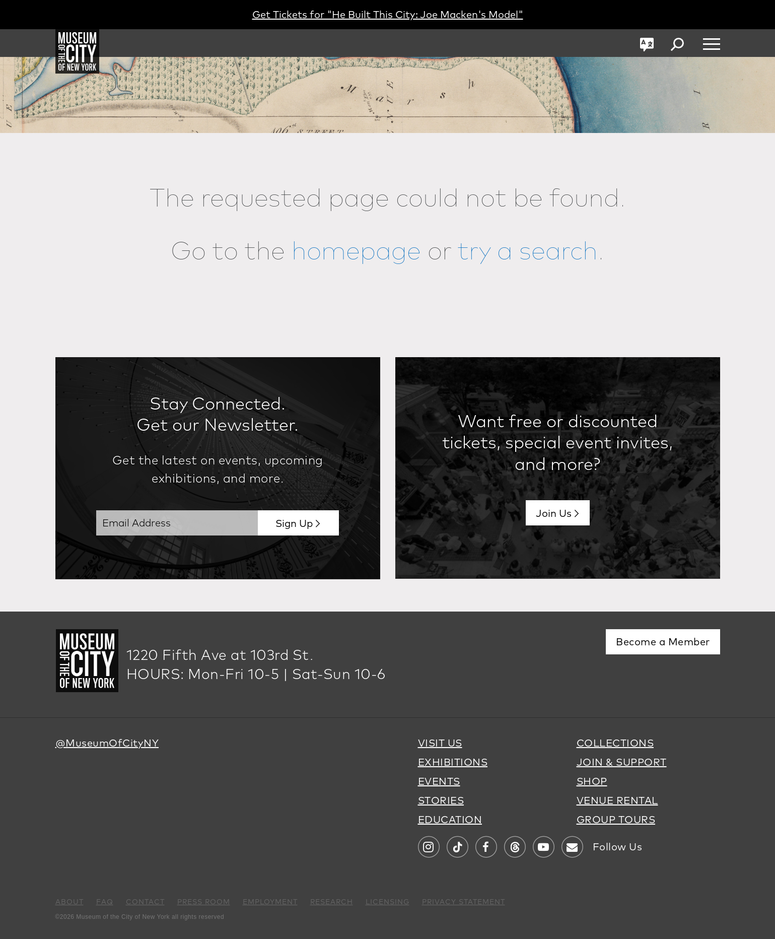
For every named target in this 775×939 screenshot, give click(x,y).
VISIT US (440, 742)
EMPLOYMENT (270, 901)
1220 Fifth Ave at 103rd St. (220, 654)
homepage (356, 250)
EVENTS (439, 781)
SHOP (592, 781)
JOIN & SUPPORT (622, 762)
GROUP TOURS (616, 819)
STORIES (441, 800)
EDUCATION (450, 819)
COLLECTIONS (615, 742)
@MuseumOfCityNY (107, 742)
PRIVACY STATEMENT (463, 901)
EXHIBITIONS (453, 762)
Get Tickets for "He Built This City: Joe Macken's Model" (387, 14)
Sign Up (294, 523)
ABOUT (69, 901)
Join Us (554, 513)
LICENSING (387, 901)
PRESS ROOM (203, 901)
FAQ (104, 901)
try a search (527, 250)
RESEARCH (331, 901)
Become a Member (663, 641)
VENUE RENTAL (617, 800)
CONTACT (145, 901)
